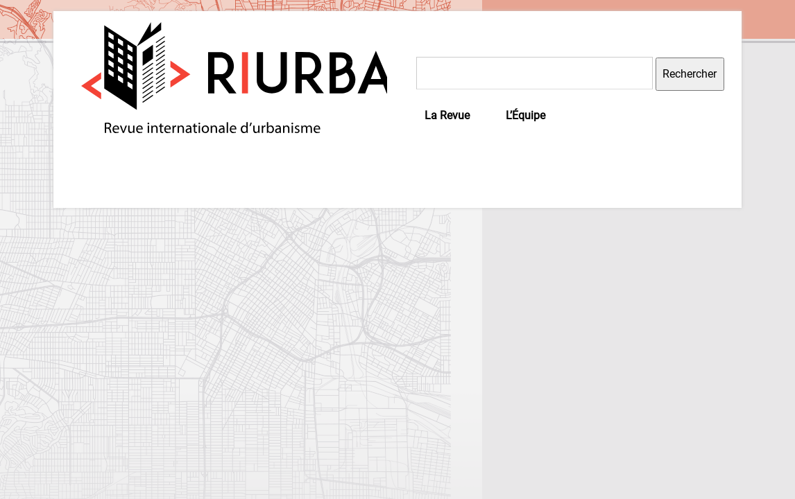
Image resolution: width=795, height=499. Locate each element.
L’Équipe (525, 115)
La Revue (447, 115)
